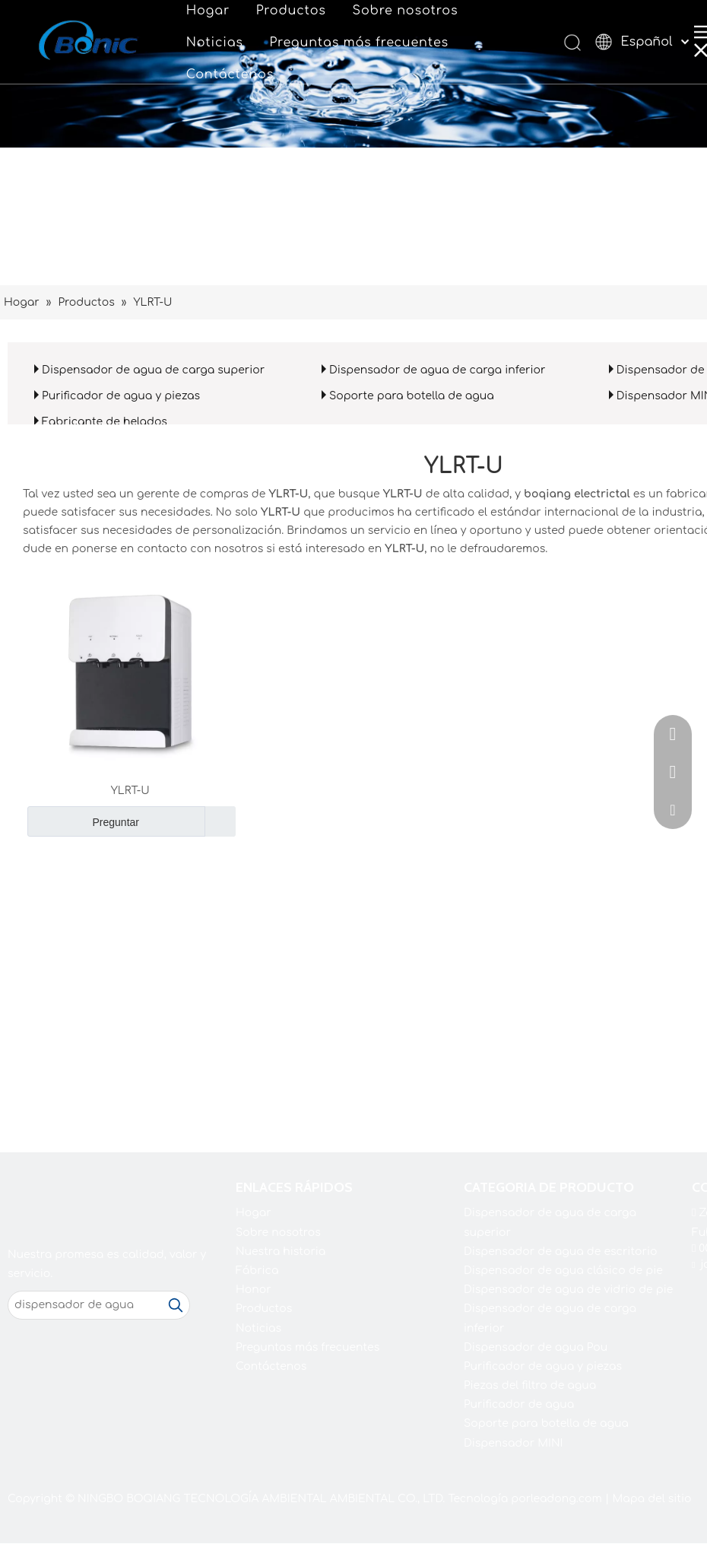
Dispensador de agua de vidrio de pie (568, 1289)
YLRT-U (130, 790)
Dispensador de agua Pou (535, 1347)
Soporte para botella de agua (411, 396)
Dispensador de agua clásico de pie (563, 1270)
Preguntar (83, 821)
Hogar (208, 10)
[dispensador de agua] (85, 1305)
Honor (253, 1289)
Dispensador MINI (513, 1443)
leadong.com (566, 1498)
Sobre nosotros (405, 10)
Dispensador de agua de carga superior (153, 370)
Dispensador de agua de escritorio (560, 1251)
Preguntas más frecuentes (359, 42)
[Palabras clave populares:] (175, 1305)
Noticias (214, 42)
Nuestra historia (280, 1251)
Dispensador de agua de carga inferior (437, 370)
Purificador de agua (519, 1404)
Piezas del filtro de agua (530, 1385)
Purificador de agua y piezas (121, 396)
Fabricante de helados (104, 421)
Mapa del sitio (651, 1498)
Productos (291, 10)
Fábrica (257, 1270)
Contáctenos (230, 74)
